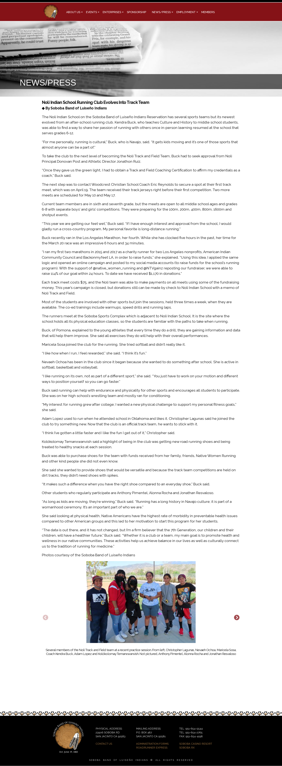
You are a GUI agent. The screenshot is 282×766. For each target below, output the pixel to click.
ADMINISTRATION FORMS (152, 743)
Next (236, 617)
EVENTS (91, 12)
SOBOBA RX (187, 747)
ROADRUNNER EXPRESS (151, 747)
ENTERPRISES (112, 12)
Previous (45, 617)
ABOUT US (73, 12)
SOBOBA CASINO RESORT (195, 743)
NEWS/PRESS (161, 12)
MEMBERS (208, 12)
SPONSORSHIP (136, 12)
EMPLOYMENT (186, 12)
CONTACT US (104, 743)
